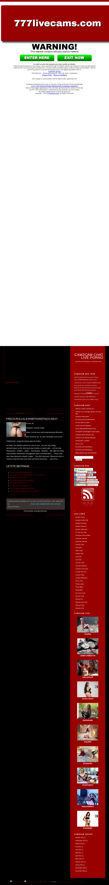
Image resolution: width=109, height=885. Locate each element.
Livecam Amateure (81, 566)
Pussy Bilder (79, 587)
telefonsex (83, 397)
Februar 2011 (79, 862)
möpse (83, 393)
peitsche (76, 377)
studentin (76, 397)
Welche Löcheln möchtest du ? (21, 472)
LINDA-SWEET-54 (87, 656)
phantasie (93, 390)
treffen (89, 393)
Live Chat (78, 556)
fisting (96, 377)
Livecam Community (81, 569)
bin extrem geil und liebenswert (22, 480)
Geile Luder (79, 550)
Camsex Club (79, 544)
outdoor (94, 385)
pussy (76, 385)
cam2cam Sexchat (81, 538)
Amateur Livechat (80, 523)
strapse (96, 399)
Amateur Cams (80, 517)
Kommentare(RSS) (32, 881)
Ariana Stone (87, 699)
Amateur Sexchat (80, 526)
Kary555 (87, 742)
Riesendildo (79, 590)
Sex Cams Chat (80, 593)
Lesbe (95, 379)
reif (90, 397)
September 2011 (80, 840)
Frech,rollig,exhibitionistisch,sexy (32, 418)
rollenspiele (78, 399)
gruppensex (77, 393)
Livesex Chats (79, 575)
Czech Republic (87, 382)
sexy (94, 383)
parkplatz (82, 377)
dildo (87, 397)
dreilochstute (87, 388)
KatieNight (87, 828)
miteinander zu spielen (82, 440)
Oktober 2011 (79, 837)
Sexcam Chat (79, 596)
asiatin (80, 385)
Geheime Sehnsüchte (18, 478)
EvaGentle (87, 763)
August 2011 (79, 843)
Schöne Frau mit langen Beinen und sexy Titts (27, 475)
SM (83, 390)
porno (88, 399)
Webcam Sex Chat (81, 602)
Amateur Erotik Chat (81, 520)
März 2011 (78, 859)
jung (89, 377)
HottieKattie (88, 720)
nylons (84, 399)
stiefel (81, 388)
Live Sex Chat (79, 562)
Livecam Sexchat (80, 572)
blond (93, 397)
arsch (76, 390)
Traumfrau (96, 393)
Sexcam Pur (79, 599)
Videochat (87, 390)
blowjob (98, 382)
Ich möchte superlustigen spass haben (21, 413)
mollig (99, 388)
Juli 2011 (78, 846)
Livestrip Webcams (81, 578)
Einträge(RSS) (16, 881)
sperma (85, 380)
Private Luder (79, 584)
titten (92, 399)
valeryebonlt (87, 677)
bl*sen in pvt (79, 444)
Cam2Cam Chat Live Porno (89, 356)
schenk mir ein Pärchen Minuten (85, 437)
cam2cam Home (12, 382)
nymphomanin (78, 382)
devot (92, 377)
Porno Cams (79, 581)
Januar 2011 (79, 865)
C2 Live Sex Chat (80, 532)
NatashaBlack (88, 806)
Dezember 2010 (80, 868)
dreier (80, 390)
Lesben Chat (79, 553)
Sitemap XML (46, 881)
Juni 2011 (78, 849)
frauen (76, 379)
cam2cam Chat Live (64, 881)
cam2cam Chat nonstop (82, 535)
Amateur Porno (78, 881)
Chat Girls (78, 547)
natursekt (94, 388)
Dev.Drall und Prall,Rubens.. (84, 447)
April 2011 (78, 856)
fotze (86, 377)
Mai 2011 (78, 852)
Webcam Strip (79, 605)
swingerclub (88, 385)
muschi (90, 379)
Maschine (77, 388)
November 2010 (80, 871)
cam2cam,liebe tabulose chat (84, 434)
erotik (80, 380)
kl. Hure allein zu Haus (18, 483)
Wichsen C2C (79, 608)
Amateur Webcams (81, 529)
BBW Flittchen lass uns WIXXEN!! (86, 453)
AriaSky (87, 634)
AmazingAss (87, 785)
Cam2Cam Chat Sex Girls (20, 504)
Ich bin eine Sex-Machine (55, 413)
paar (83, 385)
